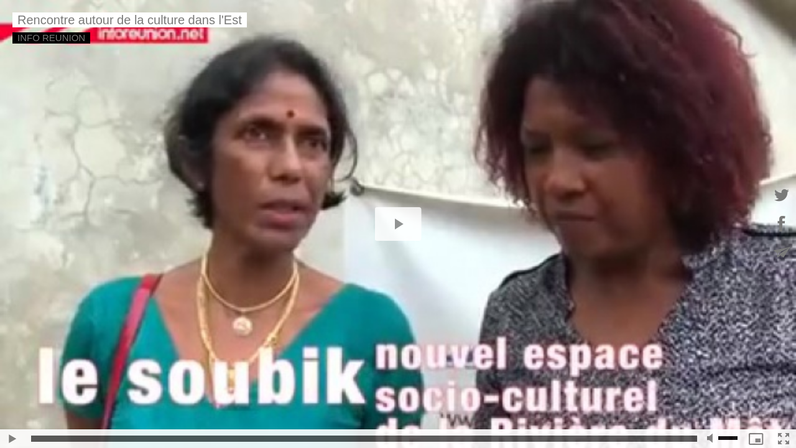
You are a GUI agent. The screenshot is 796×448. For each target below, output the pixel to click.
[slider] (364, 439)
